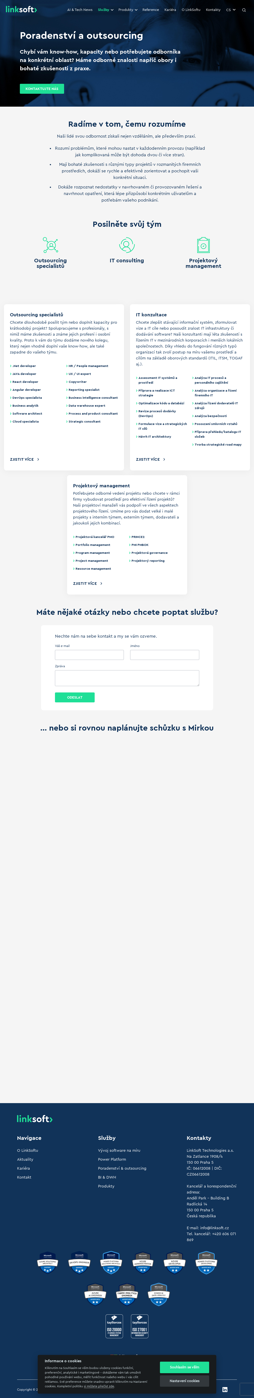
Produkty (128, 10)
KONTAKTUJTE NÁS (42, 89)
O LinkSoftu (191, 10)
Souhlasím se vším (184, 1367)
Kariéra (170, 10)
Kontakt (24, 1177)
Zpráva (60, 666)
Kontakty (213, 10)
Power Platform (112, 1159)
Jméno (135, 646)
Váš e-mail (62, 646)
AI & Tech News (79, 10)
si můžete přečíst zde (99, 1386)
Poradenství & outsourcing (122, 1168)
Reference (150, 10)
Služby (106, 10)
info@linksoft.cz (214, 1228)
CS (231, 10)
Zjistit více (22, 459)
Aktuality (25, 1159)
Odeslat (75, 697)
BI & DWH (107, 1177)
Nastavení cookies (184, 1381)
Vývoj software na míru (119, 1151)
